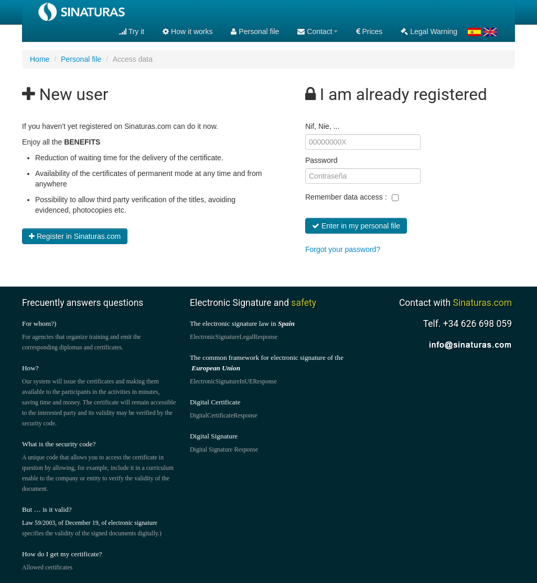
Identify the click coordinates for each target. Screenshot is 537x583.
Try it (131, 31)
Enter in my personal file (356, 226)
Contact (317, 31)
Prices (369, 31)
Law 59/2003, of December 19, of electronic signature (89, 522)
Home (39, 59)
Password (321, 160)
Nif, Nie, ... (322, 126)
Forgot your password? (342, 249)
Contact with (455, 303)
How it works (187, 31)
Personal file (255, 31)
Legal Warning (429, 31)
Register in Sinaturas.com (75, 236)
